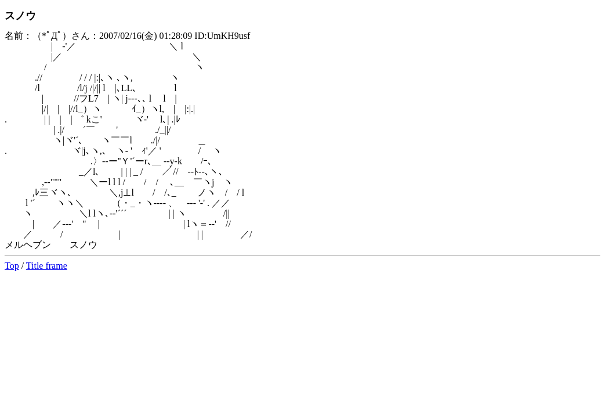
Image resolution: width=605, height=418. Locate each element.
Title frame (46, 266)
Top (12, 266)
